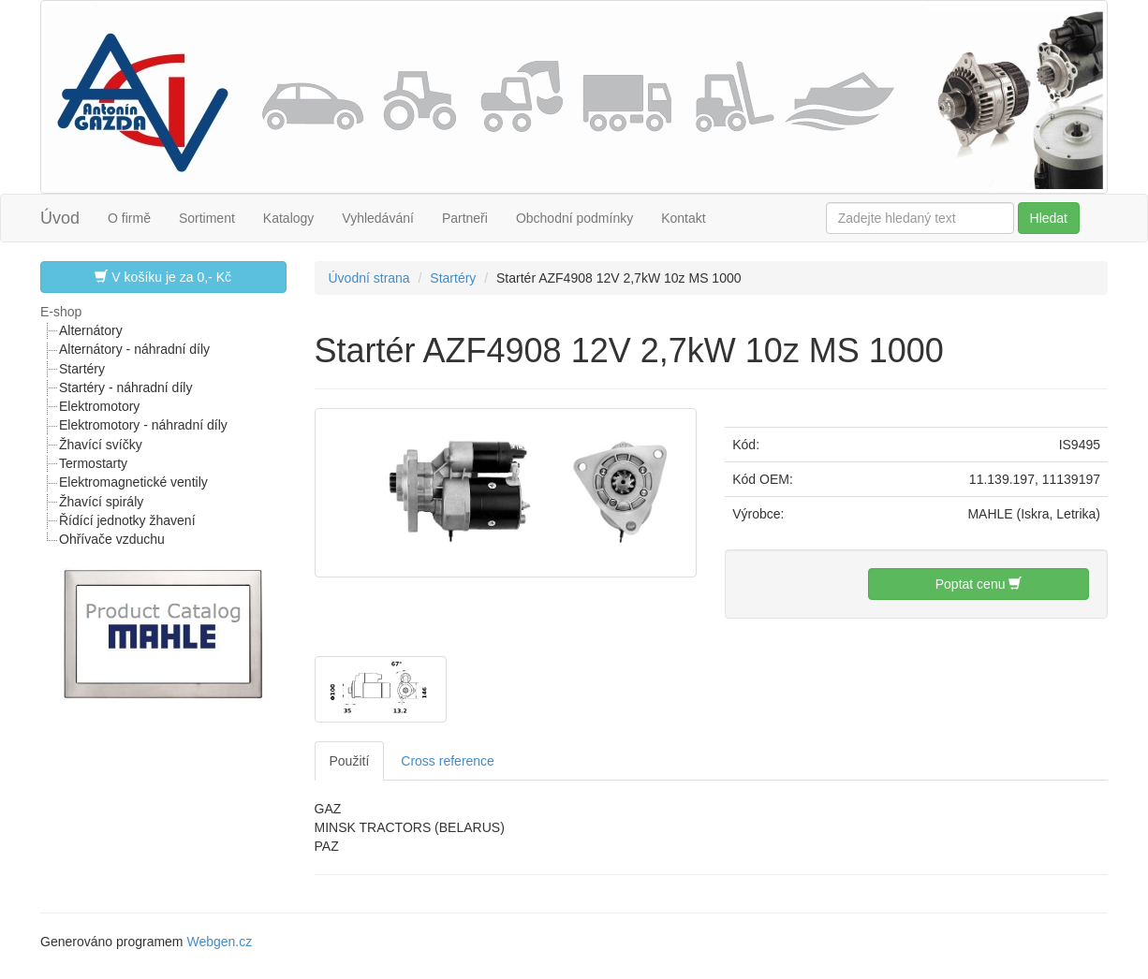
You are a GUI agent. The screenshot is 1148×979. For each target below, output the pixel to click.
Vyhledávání (378, 218)
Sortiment (207, 218)
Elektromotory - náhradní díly (143, 424)
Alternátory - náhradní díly (134, 349)
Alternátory (91, 330)
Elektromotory (99, 406)
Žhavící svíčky (100, 444)
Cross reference (447, 760)
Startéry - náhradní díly (125, 387)
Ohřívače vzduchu (112, 539)
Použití (350, 760)
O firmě (129, 218)
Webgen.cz (219, 941)
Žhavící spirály (101, 501)
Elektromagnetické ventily (133, 482)
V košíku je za (163, 277)
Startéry (82, 368)
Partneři (465, 218)
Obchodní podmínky (574, 218)
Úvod (60, 218)
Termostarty (93, 463)
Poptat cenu (979, 584)
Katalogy (288, 218)
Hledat (1048, 218)
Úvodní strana (369, 277)
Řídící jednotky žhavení (127, 520)
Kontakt (683, 218)
